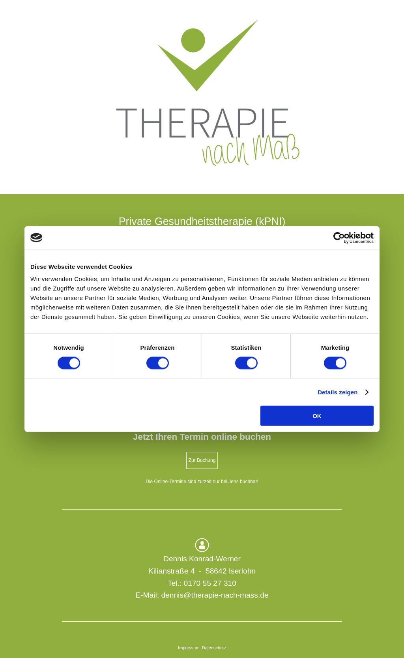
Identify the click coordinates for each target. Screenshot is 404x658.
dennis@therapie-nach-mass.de (214, 595)
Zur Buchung (202, 460)
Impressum (188, 647)
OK (317, 415)
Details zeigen (337, 391)
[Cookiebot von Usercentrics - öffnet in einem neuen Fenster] (339, 238)
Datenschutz (214, 647)
